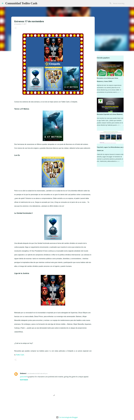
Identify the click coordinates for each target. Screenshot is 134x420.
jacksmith (23, 377)
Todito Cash (20, 355)
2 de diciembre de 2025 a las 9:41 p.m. (37, 373)
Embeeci (23, 373)
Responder (24, 380)
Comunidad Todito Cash (21, 3)
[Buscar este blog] (122, 3)
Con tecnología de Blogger (67, 417)
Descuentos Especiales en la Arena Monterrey (110, 114)
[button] (15, 28)
